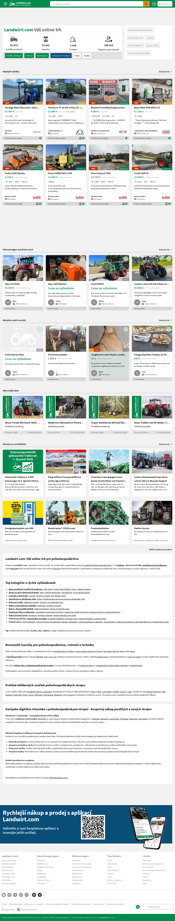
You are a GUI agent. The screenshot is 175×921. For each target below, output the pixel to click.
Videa (77, 55)
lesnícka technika (135, 37)
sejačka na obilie (54, 605)
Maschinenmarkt (9, 860)
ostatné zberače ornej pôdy (64, 615)
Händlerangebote (9, 863)
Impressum (98, 904)
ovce (51, 656)
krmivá (150, 37)
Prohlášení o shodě (115, 904)
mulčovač (41, 605)
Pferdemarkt (77, 873)
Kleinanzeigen (8, 867)
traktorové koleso (41, 608)
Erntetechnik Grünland (81, 863)
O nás (4, 904)
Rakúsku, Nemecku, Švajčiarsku (105, 718)
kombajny (33, 615)
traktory (71, 651)
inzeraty (29, 55)
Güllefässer (41, 873)
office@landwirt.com (58, 777)
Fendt (56, 589)
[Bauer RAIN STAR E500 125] (152, 109)
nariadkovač (66, 592)
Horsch (71, 694)
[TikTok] (21, 895)
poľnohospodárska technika (140, 30)
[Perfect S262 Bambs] (23, 175)
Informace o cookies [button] (33, 904)
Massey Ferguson (153, 691)
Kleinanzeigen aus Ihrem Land (18, 249)
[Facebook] (15, 895)
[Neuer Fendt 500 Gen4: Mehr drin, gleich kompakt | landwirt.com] (23, 415)
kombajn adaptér (45, 615)
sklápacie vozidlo (31, 602)
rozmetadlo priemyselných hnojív (49, 612)
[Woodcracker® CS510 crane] (66, 522)
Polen (144, 883)
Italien (145, 876)
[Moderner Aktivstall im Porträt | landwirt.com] (66, 415)
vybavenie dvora (87, 665)
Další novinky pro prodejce (160, 549)
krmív (122, 651)
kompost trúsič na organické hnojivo (104, 612)
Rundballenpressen (45, 867)
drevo (132, 651)
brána (39, 599)
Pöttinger (38, 694)
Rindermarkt (77, 870)
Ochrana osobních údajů (57, 904)
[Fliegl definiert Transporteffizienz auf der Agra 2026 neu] (66, 473)
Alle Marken (6, 880)
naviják (32, 595)
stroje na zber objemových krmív (89, 651)
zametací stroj (72, 618)
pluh (83, 599)
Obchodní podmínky (81, 904)
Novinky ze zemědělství (14, 444)
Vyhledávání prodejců (61, 55)
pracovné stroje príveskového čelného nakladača (56, 621)
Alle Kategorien (8, 876)
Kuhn (25, 694)
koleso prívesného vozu (59, 608)
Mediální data (15, 904)
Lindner (116, 691)
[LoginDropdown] (165, 4)
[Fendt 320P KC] (152, 175)
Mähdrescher (42, 863)
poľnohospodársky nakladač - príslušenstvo (96, 621)
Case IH (123, 691)
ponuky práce (102, 656)
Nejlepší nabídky (11, 71)
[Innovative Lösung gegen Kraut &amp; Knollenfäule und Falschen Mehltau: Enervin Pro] (109, 473)
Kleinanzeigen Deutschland (154, 870)
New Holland (65, 589)
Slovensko (143, 718)
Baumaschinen (43, 880)
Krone (30, 694)
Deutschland (147, 867)
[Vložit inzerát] (154, 3)
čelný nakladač (28, 621)
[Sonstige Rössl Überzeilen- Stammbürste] (23, 109)
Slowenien (146, 880)
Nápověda (8, 909)
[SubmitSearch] (146, 4)
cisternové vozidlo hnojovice (76, 612)
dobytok (39, 656)
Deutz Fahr (17, 694)
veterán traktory (84, 589)
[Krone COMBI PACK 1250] (66, 175)
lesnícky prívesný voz (45, 595)
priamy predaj (152, 45)
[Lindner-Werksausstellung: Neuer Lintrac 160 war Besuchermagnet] (152, 473)
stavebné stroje (60, 651)
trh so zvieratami (135, 45)
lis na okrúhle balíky (81, 592)
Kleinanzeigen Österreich (153, 863)
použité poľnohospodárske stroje (98, 565)
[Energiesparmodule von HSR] (23, 522)
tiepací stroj (61, 595)
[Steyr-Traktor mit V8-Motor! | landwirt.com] (152, 415)
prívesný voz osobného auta (51, 602)
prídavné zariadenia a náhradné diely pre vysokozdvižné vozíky (142, 621)
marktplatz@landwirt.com (106, 917)
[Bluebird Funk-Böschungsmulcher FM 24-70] (109, 109)
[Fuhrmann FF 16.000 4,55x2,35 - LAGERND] (66, 109)
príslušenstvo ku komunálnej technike (112, 665)
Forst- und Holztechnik (81, 867)
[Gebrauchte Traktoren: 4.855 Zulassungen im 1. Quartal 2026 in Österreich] (23, 473)
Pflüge (39, 870)
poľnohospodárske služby (139, 53)
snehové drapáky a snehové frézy (92, 618)
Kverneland (48, 694)
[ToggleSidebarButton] (5, 4)
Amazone (58, 694)
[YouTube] (4, 895)
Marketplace (42, 55)
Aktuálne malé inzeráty (14, 320)
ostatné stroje (136, 665)
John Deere (48, 589)
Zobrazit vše (165, 71)
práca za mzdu (134, 656)
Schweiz (145, 873)
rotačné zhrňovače (52, 592)
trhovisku (56, 568)
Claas (74, 589)
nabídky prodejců (13, 55)
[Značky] (40, 895)
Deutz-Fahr (111, 883)
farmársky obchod (111, 651)
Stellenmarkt (77, 880)
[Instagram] (9, 895)
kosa (42, 592)
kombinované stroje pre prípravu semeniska (61, 599)
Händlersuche (7, 870)
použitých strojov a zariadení (39, 691)
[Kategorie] (34, 895)
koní (46, 656)
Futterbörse (77, 876)
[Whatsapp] (26, 894)
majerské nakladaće (56, 618)
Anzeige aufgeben (9, 883)
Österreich (146, 860)
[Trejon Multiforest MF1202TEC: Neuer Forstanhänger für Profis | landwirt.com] (109, 415)
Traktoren (41, 860)
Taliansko (124, 718)
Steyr (93, 691)
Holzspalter (42, 876)
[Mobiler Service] (152, 522)
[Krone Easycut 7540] (109, 175)
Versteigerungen (8, 873)
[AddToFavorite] (39, 82)
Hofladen (76, 883)
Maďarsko (133, 718)
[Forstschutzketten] (109, 522)
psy (55, 656)
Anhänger (41, 883)
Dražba (87, 55)
